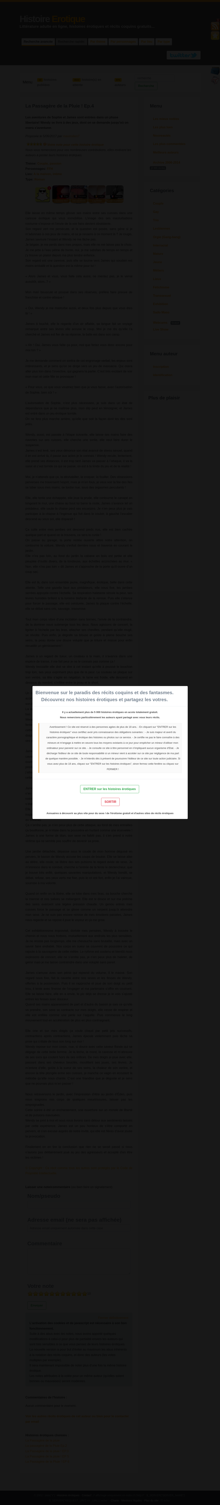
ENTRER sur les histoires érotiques (109, 789)
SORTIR (110, 801)
